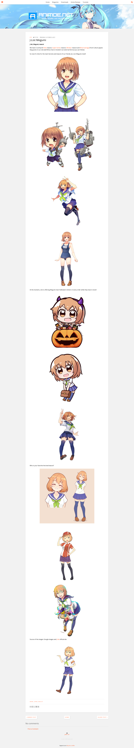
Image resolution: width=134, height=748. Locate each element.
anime (31, 701)
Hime (45, 48)
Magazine (55, 2)
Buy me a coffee (71, 745)
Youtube (85, 2)
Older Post (103, 717)
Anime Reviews (75, 2)
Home (48, 2)
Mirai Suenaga (84, 48)
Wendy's (69, 48)
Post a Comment (33, 729)
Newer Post (31, 717)
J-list (58, 639)
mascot (40, 701)
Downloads (64, 2)
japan (36, 701)
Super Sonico (56, 48)
